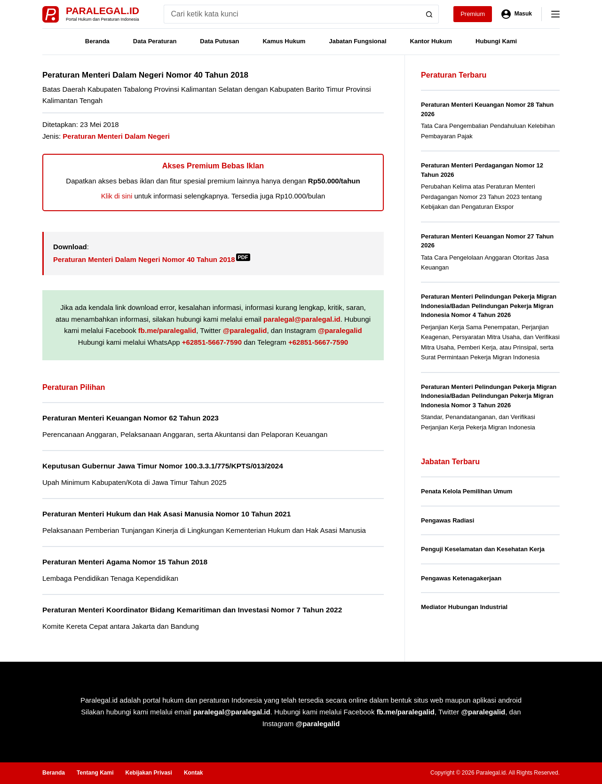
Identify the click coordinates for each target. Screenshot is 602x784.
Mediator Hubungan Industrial (464, 606)
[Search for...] (292, 14)
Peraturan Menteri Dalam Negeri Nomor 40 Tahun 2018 (151, 259)
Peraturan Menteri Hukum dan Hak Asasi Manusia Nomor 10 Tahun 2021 (166, 514)
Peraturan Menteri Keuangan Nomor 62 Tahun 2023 (130, 418)
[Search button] (429, 14)
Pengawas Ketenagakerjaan (461, 578)
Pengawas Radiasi (447, 520)
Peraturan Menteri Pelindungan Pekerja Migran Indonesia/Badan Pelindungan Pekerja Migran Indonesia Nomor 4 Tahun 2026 (488, 305)
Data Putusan (219, 41)
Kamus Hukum (283, 41)
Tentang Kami (95, 772)
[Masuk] (516, 14)
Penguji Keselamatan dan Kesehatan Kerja (483, 549)
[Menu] (555, 14)
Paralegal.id (102, 10)
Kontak (193, 772)
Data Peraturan (154, 41)
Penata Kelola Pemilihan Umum (466, 491)
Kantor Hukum (431, 41)
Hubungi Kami (496, 41)
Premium (472, 13)
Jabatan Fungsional (357, 41)
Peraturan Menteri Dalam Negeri (116, 136)
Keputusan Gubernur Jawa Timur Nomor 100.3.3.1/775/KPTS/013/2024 (162, 466)
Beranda (97, 41)
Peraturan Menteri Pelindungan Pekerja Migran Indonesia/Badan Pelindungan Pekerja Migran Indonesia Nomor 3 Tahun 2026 (488, 396)
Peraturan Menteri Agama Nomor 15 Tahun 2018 (124, 562)
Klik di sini (117, 196)
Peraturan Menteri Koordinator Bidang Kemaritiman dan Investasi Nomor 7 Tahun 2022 (192, 610)
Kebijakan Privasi (148, 772)
